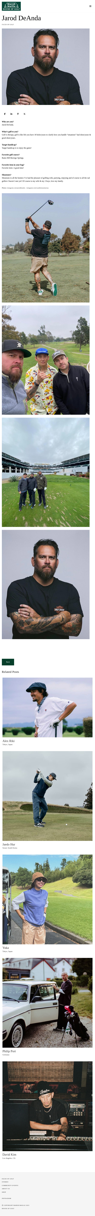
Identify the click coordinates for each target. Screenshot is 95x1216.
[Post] (24, 114)
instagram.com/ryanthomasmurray (37, 188)
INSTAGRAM (6, 1198)
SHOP (4, 1192)
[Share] (5, 114)
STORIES (5, 1182)
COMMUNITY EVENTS (10, 1185)
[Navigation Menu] (90, 6)
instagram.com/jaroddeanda (16, 188)
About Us (6, 1188)
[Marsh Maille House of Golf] (12, 6)
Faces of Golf (8, 24)
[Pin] (18, 114)
